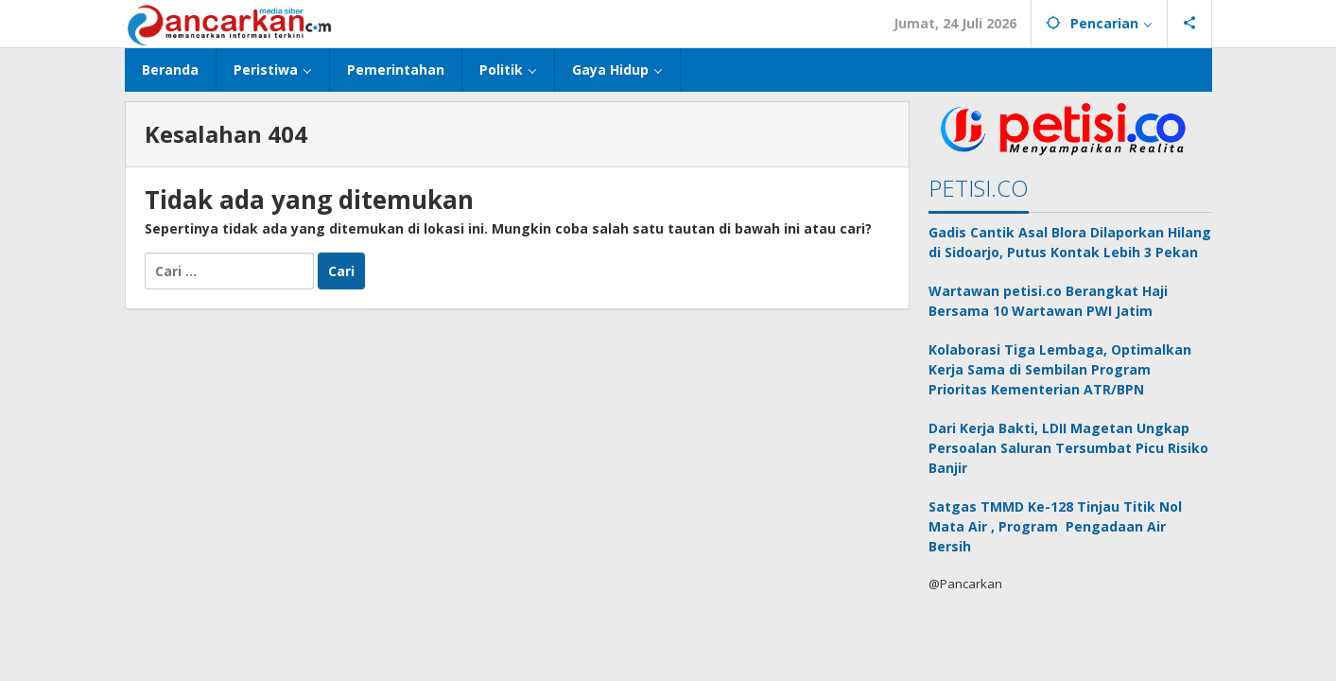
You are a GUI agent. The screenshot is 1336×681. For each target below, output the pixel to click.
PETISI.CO (978, 187)
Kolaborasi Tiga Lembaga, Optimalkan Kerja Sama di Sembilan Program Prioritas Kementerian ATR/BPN (1059, 369)
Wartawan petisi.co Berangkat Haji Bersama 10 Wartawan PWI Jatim (1048, 301)
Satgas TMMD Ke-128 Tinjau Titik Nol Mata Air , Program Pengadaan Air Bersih (1055, 526)
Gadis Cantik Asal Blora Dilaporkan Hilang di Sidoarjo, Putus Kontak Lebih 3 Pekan (1069, 242)
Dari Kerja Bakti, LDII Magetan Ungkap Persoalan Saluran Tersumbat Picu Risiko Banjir (1068, 448)
